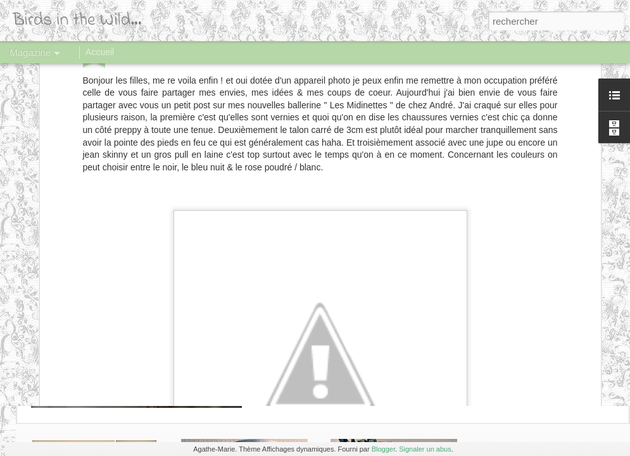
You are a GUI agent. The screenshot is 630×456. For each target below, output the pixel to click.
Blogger (383, 449)
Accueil (99, 52)
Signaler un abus (425, 449)
